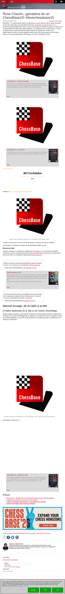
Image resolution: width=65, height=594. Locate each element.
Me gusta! (51, 21)
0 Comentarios (58, 21)
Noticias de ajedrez (17, 7)
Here (7, 584)
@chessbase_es (37, 251)
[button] (12, 1)
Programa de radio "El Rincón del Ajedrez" (25, 533)
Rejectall (45, 590)
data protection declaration (22, 585)
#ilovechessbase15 (36, 255)
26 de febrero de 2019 (28, 300)
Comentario (6, 569)
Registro (18, 566)
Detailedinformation (33, 590)
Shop (3, 1)
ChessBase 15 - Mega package (17, 475)
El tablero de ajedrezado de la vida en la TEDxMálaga (22, 500)
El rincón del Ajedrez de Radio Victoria (20, 191)
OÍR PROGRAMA (8, 169)
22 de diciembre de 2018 (29, 268)
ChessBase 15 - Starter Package (18, 81)
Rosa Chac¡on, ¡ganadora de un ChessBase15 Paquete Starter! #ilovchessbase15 (30, 498)
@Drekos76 (28, 298)
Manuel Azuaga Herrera (16, 544)
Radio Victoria (39, 533)
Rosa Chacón (47, 533)
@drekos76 (16, 265)
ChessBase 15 (10, 533)
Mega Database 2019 (14, 272)
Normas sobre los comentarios (10, 559)
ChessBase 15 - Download (16, 150)
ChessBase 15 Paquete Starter (44, 25)
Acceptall (57, 590)
